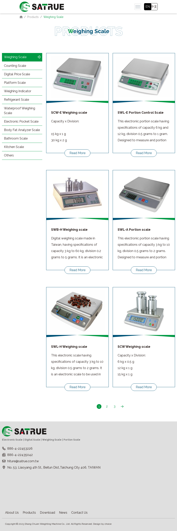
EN (147, 6)
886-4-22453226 (20, 448)
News (63, 512)
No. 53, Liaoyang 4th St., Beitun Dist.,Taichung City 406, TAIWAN (53, 467)
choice (108, 524)
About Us (12, 512)
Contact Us (79, 512)
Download (47, 512)
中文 (154, 6)
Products (33, 17)
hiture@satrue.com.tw (23, 461)
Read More (77, 153)
